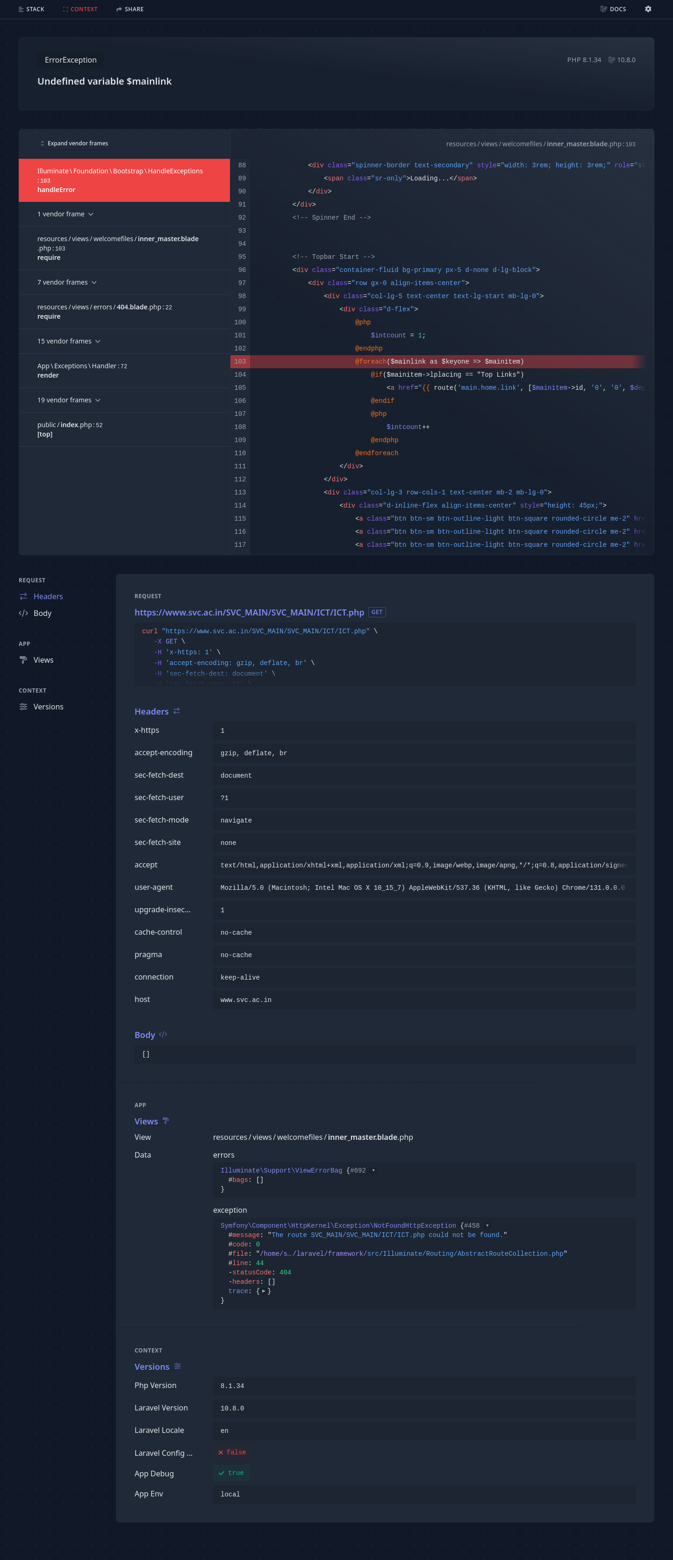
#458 (477, 1226)
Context (33, 690)
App (24, 644)
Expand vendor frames (74, 143)
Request (32, 580)
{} (299, 1180)
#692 (363, 1170)
